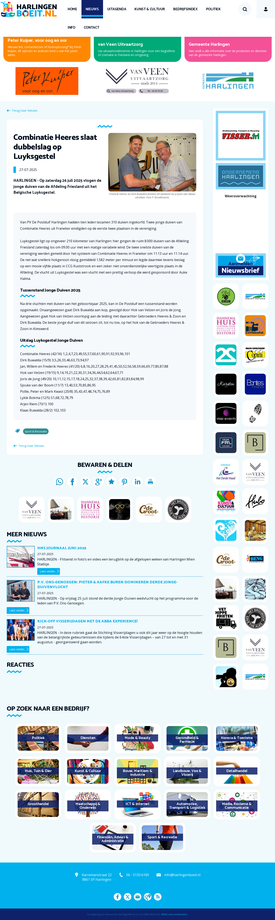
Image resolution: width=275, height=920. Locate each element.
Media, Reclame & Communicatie (237, 806)
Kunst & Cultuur (149, 9)
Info (71, 28)
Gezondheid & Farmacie (187, 740)
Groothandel (38, 804)
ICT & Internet (137, 804)
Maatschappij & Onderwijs (87, 806)
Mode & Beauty (137, 738)
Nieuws (92, 9)
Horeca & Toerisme (237, 738)
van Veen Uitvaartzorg (120, 44)
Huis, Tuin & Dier (38, 771)
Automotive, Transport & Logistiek (187, 806)
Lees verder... (48, 571)
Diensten (87, 738)
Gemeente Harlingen (209, 44)
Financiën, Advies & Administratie (112, 839)
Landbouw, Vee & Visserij (187, 773)
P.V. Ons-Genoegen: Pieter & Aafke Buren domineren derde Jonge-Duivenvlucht (107, 584)
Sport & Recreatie (162, 837)
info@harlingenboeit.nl (182, 875)
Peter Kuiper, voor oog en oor (37, 40)
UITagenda (116, 9)
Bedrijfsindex (185, 9)
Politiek (213, 9)
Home (72, 9)
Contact (91, 28)
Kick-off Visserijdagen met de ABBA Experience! (87, 621)
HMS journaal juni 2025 (61, 548)
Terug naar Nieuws (24, 110)
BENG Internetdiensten (174, 914)
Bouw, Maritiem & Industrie (137, 773)
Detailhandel (236, 771)
